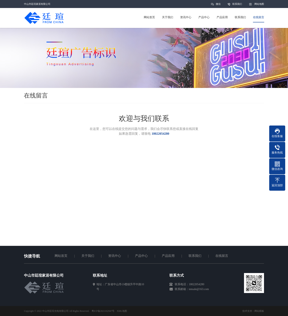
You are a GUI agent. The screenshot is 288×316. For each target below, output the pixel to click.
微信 (218, 5)
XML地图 (122, 311)
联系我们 (237, 4)
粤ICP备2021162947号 (103, 311)
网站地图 (259, 4)
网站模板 (259, 311)
